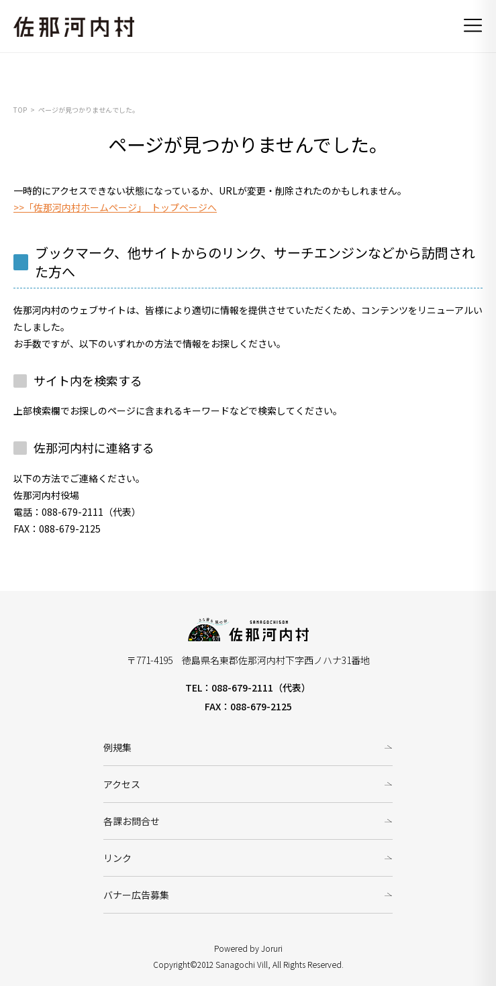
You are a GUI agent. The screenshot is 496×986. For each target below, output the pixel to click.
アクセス (121, 784)
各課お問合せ (131, 821)
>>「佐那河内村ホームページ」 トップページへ (115, 207)
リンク (117, 858)
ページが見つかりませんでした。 (88, 110)
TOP (20, 110)
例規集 (117, 747)
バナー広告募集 (136, 894)
